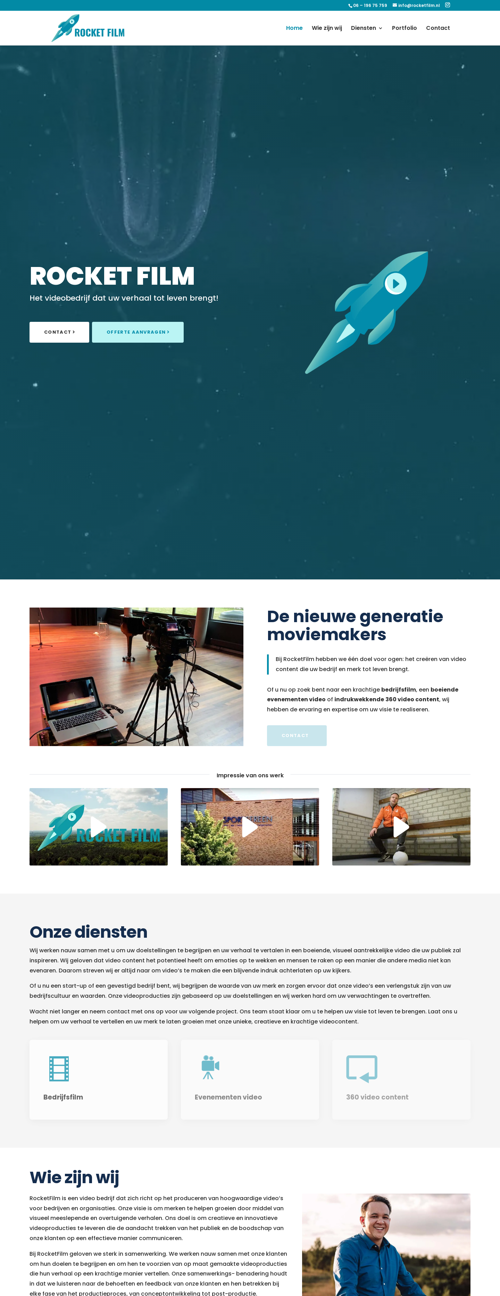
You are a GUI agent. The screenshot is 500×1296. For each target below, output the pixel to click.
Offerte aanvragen (136, 332)
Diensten (363, 29)
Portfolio (404, 29)
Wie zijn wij (327, 29)
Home (294, 29)
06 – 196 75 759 (370, 5)
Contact (438, 29)
